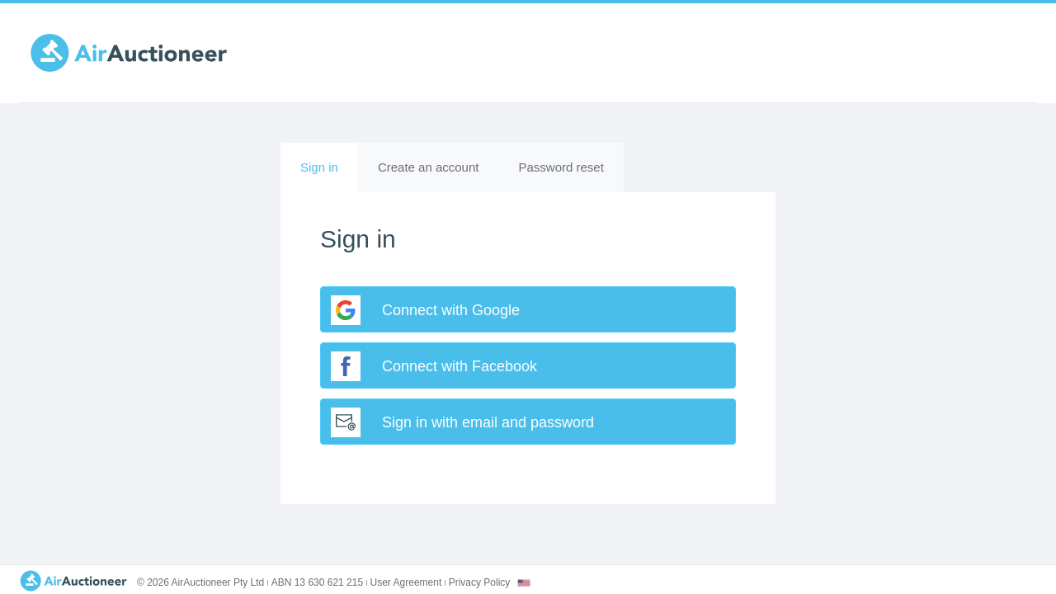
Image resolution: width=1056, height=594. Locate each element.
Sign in (329, 174)
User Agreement (406, 582)
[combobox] (524, 582)
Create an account (428, 167)
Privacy (480, 582)
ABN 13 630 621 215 (317, 582)
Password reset (560, 167)
